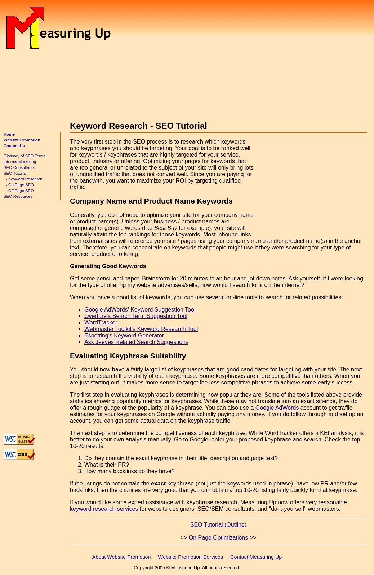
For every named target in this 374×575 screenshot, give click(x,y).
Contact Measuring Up (256, 557)
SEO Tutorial (15, 173)
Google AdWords (277, 408)
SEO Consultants (19, 167)
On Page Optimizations (218, 538)
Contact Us (14, 146)
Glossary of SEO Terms (25, 156)
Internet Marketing (20, 162)
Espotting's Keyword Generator (124, 335)
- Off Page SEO (19, 190)
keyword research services (104, 509)
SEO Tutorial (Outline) (218, 525)
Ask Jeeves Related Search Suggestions (136, 342)
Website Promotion (22, 140)
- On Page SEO (19, 185)
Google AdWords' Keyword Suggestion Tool (139, 309)
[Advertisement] (240, 57)
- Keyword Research (23, 179)
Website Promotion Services (190, 557)
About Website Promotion (121, 557)
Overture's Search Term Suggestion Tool (135, 316)
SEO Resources (18, 196)
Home (9, 134)
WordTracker (100, 322)
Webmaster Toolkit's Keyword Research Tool (141, 329)
